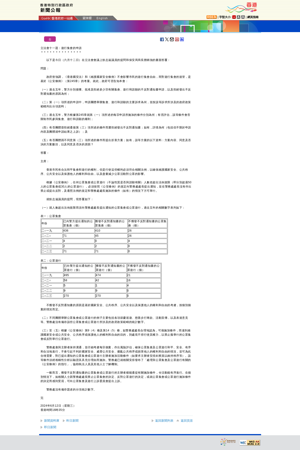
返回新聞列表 (164, 420)
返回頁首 (187, 420)
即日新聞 (50, 427)
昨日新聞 (72, 420)
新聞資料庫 (51, 420)
